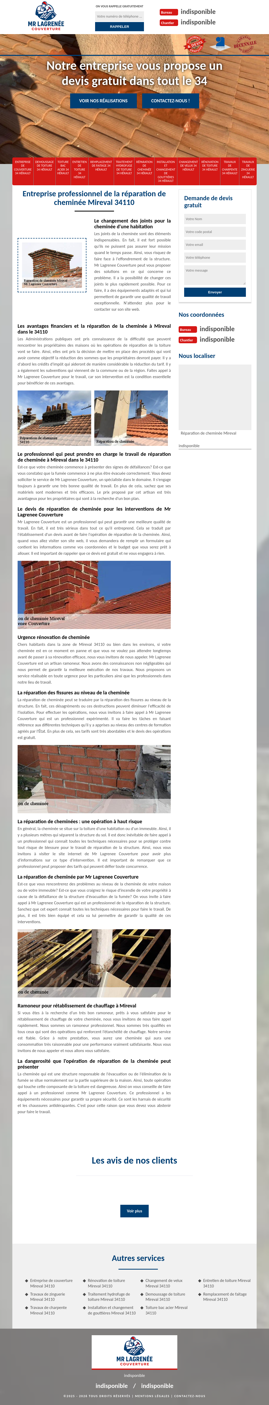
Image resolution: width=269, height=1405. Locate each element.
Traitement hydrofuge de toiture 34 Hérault (124, 167)
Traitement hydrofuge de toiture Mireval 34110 (109, 1297)
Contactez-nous (189, 1396)
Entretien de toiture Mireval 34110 (227, 1283)
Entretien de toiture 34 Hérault (80, 169)
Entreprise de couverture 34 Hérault (23, 167)
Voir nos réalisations (103, 101)
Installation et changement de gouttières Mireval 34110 (112, 1310)
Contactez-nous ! (170, 101)
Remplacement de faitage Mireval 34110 (225, 1297)
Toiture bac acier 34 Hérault (63, 167)
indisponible (198, 11)
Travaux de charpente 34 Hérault (229, 167)
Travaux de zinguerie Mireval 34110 (47, 1297)
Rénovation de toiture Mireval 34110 (106, 1283)
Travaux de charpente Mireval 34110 (48, 1310)
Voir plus (134, 1210)
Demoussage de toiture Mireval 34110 (165, 1297)
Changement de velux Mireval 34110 (164, 1283)
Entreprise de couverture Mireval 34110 (51, 1283)
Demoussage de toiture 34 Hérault (44, 165)
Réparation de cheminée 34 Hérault (144, 167)
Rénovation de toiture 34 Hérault (210, 165)
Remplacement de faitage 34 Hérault (101, 165)
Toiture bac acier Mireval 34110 (167, 1310)
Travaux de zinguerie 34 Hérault (248, 169)
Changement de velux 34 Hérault (188, 165)
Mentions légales (152, 1396)
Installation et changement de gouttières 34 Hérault (165, 171)
